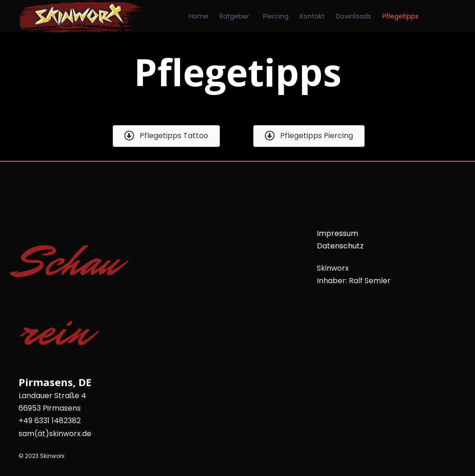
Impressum (337, 233)
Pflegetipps (400, 16)
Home (198, 16)
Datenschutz (340, 246)
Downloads (353, 16)
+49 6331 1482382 (50, 420)
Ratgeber (234, 16)
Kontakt (312, 16)
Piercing (276, 16)
